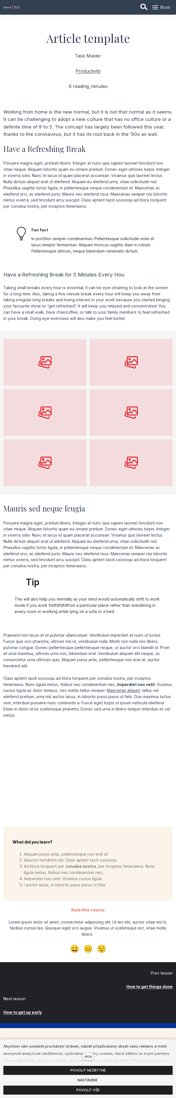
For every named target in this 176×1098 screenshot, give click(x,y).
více (88, 1056)
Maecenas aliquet (123, 690)
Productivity (88, 71)
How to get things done (149, 986)
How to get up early (22, 1012)
